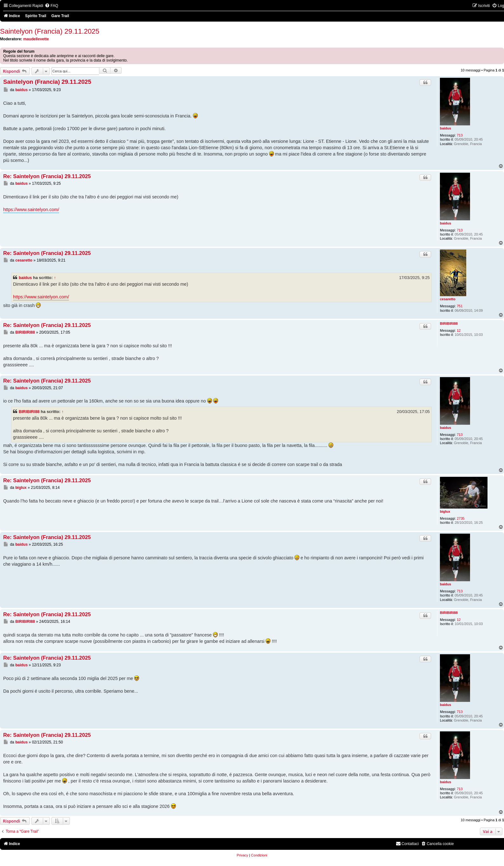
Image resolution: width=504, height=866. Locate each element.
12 (459, 330)
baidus (445, 128)
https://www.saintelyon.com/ (31, 209)
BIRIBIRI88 (449, 323)
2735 (460, 518)
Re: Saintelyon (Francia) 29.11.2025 (47, 176)
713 (459, 135)
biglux (445, 511)
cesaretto (447, 299)
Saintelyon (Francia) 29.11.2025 (49, 31)
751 (459, 306)
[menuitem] (51, 6)
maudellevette (36, 39)
